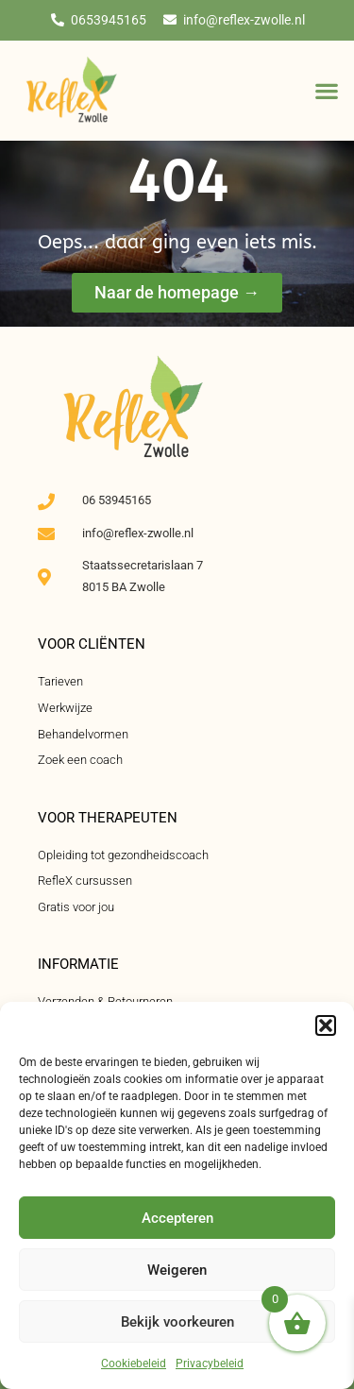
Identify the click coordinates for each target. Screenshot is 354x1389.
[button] (325, 1025)
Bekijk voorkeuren (177, 1321)
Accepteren (177, 1218)
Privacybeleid (210, 1363)
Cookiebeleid (133, 1363)
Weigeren (177, 1270)
